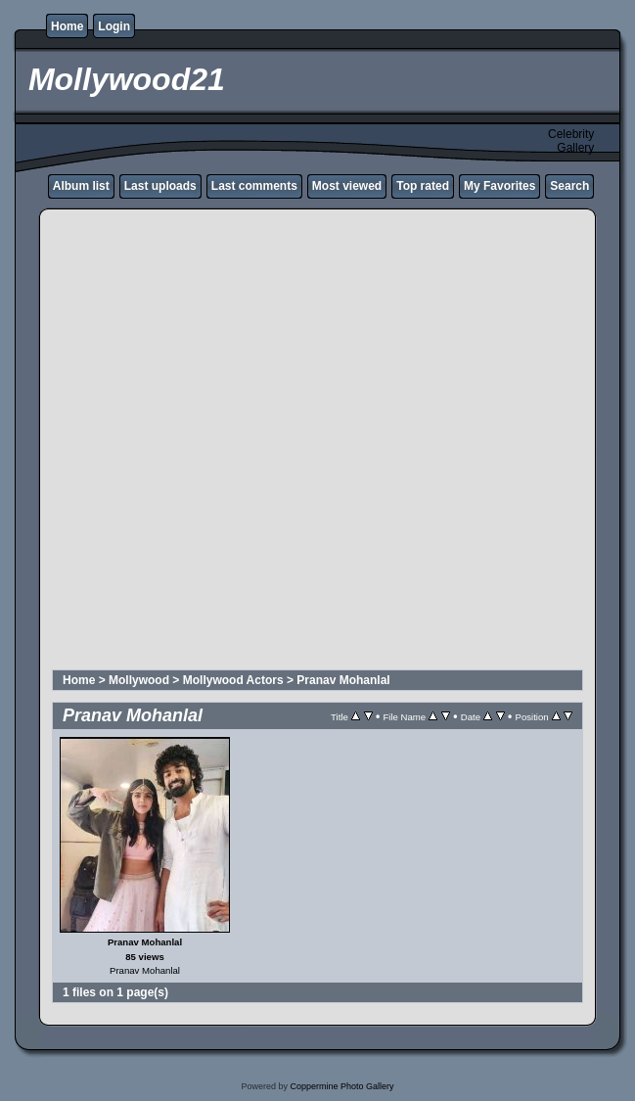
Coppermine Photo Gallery (341, 1086)
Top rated (422, 186)
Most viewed (347, 186)
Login (114, 26)
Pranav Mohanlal (342, 680)
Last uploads (160, 186)
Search (569, 186)
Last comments (254, 186)
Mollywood (139, 680)
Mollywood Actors (233, 680)
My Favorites (499, 186)
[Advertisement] (224, 442)
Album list (81, 186)
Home (67, 26)
